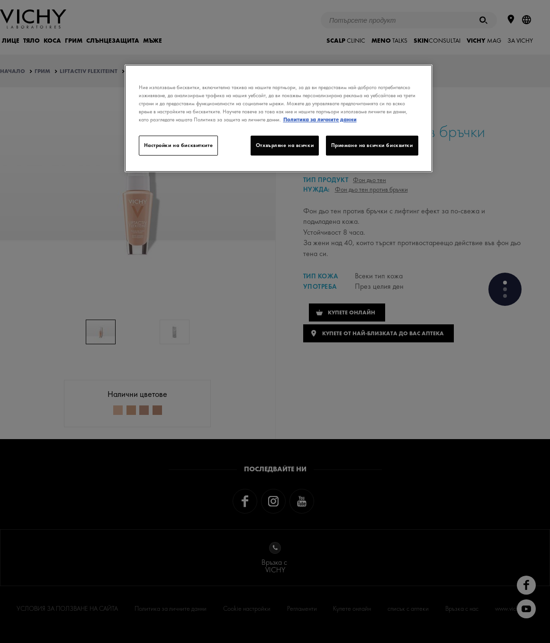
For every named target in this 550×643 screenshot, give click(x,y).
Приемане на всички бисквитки (372, 145)
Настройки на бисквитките (178, 145)
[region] (279, 118)
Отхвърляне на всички (285, 145)
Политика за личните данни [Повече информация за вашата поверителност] (320, 119)
